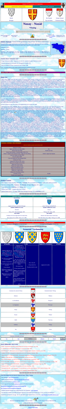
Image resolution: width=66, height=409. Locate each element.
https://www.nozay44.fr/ (14, 377)
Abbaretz (42, 338)
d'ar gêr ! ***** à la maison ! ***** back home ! (33, 3)
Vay (6, 338)
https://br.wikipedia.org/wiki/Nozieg (21, 379)
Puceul (54, 338)
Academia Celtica (16, 381)
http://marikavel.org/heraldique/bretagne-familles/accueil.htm (13, 386)
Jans (18, 338)
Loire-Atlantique (34, 390)
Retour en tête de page (33, 407)
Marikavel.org (17, 383)
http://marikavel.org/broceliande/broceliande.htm (11, 388)
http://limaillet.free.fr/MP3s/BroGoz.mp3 (50, 394)
